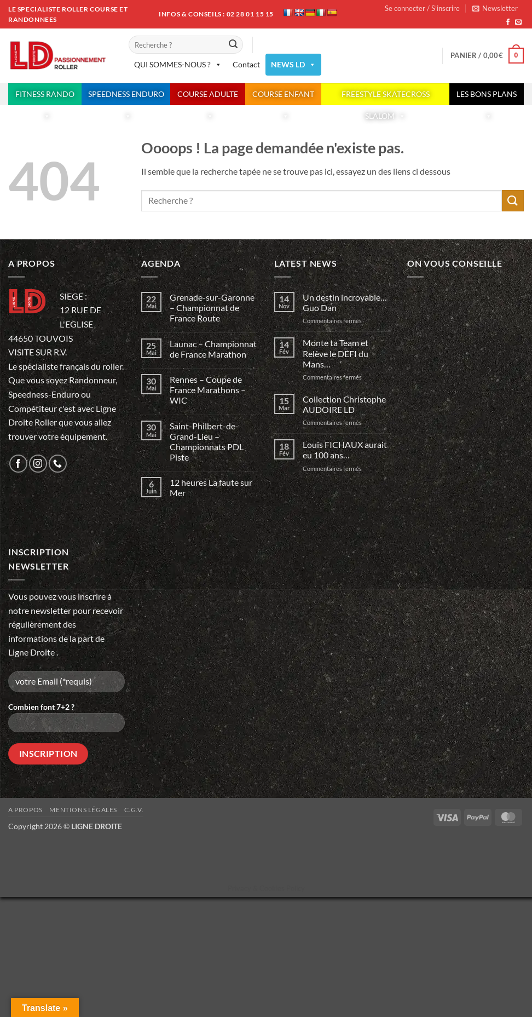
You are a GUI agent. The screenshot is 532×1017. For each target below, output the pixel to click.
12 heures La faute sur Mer (211, 487)
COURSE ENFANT (283, 97)
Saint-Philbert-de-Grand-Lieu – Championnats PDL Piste (207, 442)
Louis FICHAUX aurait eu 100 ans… (345, 449)
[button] (495, 8)
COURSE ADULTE (207, 97)
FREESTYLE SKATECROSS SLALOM (386, 97)
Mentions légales (83, 810)
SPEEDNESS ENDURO (126, 97)
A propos (25, 810)
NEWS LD (293, 65)
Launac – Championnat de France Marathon (213, 348)
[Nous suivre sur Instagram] (38, 464)
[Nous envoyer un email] (518, 22)
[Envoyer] (233, 45)
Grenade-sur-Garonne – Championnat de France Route (212, 307)
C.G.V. (134, 810)
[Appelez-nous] (58, 464)
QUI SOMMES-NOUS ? (178, 65)
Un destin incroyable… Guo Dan (346, 302)
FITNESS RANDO (44, 97)
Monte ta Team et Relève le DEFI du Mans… (335, 353)
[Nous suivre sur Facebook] (508, 22)
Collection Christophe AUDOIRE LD (344, 404)
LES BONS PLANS (486, 97)
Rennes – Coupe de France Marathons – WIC (208, 389)
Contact (246, 64)
